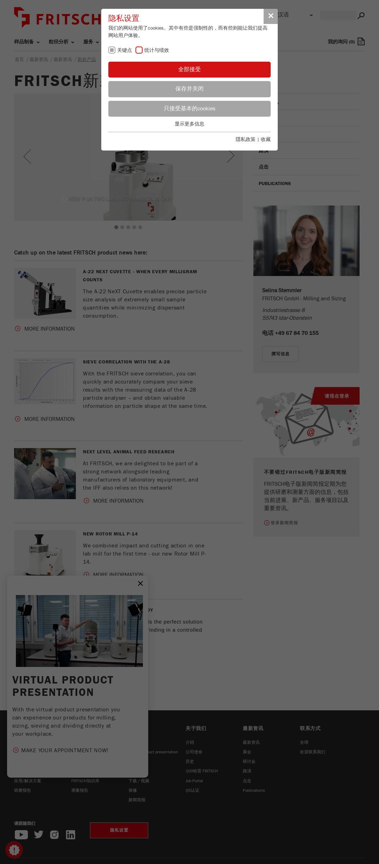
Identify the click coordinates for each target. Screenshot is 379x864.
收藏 (266, 139)
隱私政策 (245, 139)
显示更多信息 (189, 124)
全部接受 (189, 69)
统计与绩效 (156, 50)
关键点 (124, 50)
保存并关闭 (189, 89)
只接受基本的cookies (189, 108)
